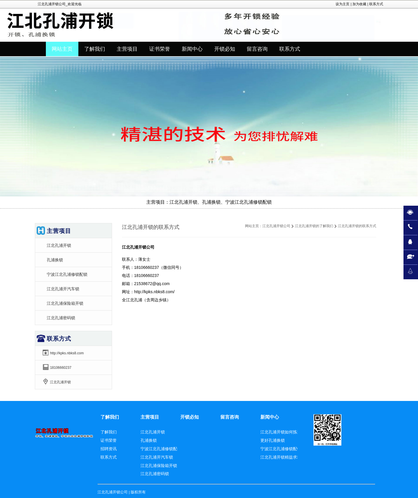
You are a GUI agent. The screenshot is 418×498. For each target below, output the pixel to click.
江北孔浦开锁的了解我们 (314, 226)
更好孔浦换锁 (272, 440)
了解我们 (109, 417)
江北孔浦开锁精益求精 (280, 457)
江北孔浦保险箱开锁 (65, 303)
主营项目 (149, 417)
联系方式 (376, 4)
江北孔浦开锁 (59, 245)
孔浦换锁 (55, 260)
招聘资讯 (108, 448)
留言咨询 (229, 417)
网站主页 (62, 49)
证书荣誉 (108, 440)
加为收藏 (359, 4)
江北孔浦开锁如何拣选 (280, 432)
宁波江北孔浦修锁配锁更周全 (286, 448)
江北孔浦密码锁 (61, 317)
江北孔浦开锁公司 (276, 226)
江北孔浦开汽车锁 (63, 289)
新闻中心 (269, 417)
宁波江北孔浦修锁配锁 (67, 274)
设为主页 (342, 4)
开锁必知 (189, 417)
